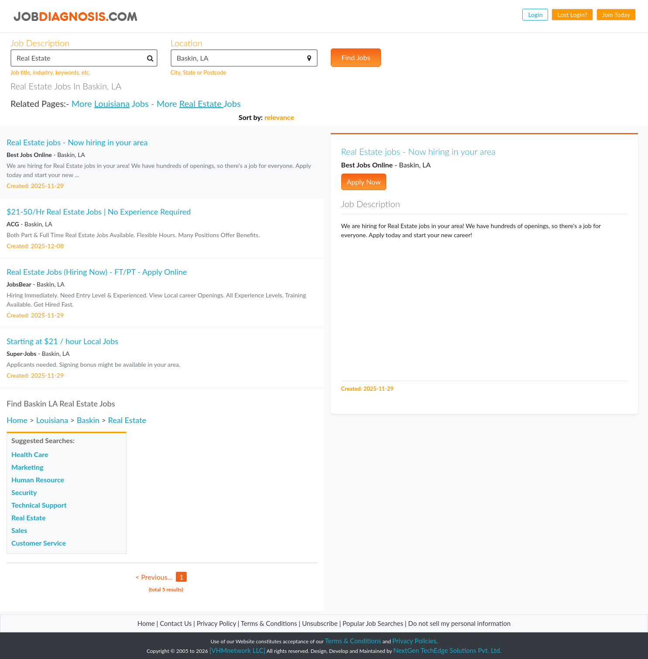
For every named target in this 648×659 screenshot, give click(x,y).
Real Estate (201, 103)
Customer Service (38, 543)
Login (535, 14)
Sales (19, 530)
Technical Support (39, 505)
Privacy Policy (216, 623)
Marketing (27, 467)
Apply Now (364, 182)
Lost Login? (572, 14)
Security (24, 492)
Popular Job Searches (373, 623)
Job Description (39, 43)
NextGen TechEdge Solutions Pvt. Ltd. (447, 650)
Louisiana (112, 103)
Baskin (88, 420)
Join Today (616, 14)
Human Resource (37, 479)
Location (186, 43)
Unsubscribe (319, 623)
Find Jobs (356, 57)
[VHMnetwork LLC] (237, 650)
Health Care (29, 454)
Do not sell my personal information (459, 623)
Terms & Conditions (270, 623)
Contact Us (176, 623)
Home (17, 420)
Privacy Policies (414, 641)
